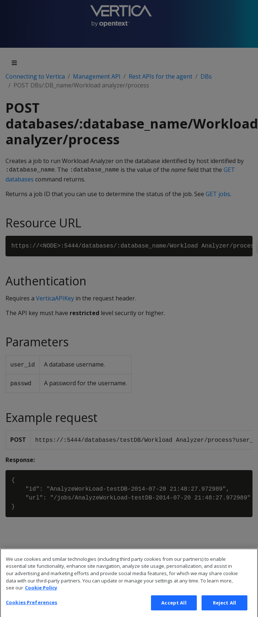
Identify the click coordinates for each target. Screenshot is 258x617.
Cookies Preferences (31, 609)
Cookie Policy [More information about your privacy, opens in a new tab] (41, 595)
